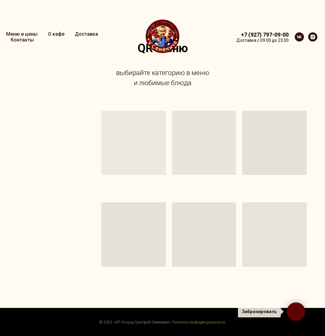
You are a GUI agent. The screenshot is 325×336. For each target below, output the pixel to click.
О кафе (56, 34)
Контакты (22, 40)
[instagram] (312, 37)
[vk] (299, 37)
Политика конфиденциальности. (199, 322)
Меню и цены (22, 34)
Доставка (86, 34)
